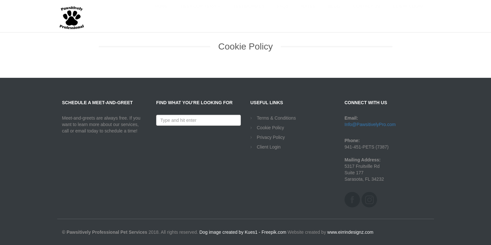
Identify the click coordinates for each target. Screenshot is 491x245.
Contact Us (366, 12)
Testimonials (248, 12)
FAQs (282, 12)
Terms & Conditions (276, 118)
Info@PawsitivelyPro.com (370, 124)
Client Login (408, 12)
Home (161, 12)
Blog (334, 12)
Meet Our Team (200, 12)
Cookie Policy (270, 127)
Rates (308, 12)
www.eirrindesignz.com (350, 232)
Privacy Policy (271, 137)
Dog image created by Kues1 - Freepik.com (242, 232)
